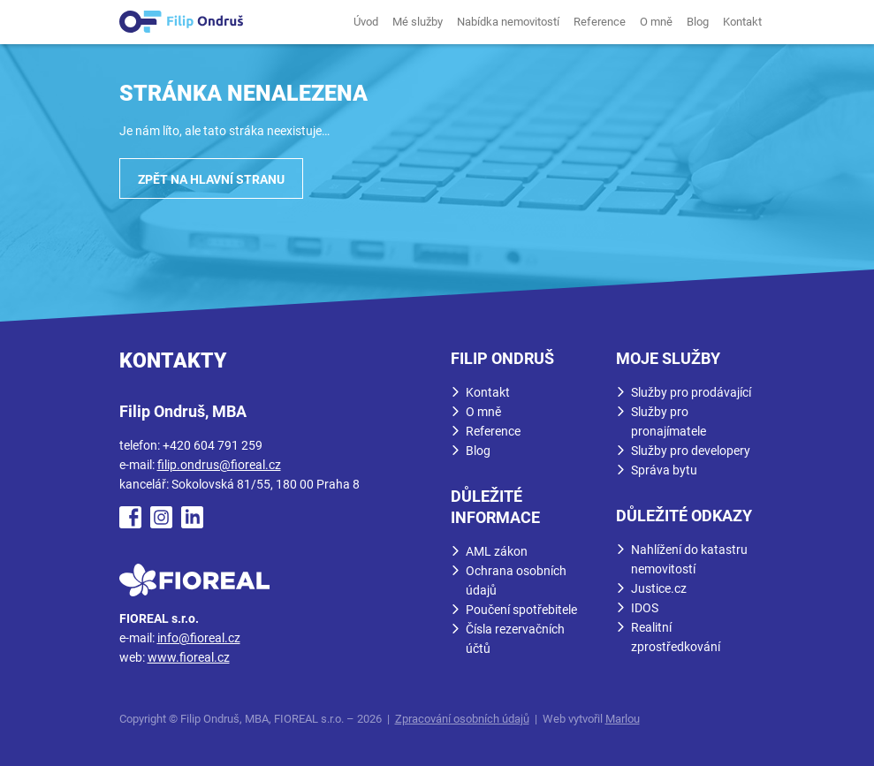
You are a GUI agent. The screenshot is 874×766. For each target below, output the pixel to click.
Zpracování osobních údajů (462, 718)
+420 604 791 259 (212, 445)
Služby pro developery (690, 451)
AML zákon (497, 551)
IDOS (644, 608)
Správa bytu (664, 470)
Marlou (622, 718)
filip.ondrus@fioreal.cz (219, 465)
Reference (600, 21)
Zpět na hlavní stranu (211, 179)
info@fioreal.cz (198, 638)
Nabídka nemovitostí (508, 21)
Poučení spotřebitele (521, 610)
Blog (698, 21)
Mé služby (417, 21)
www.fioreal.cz (189, 657)
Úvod (365, 21)
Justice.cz (659, 588)
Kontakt (742, 21)
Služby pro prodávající (691, 392)
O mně (656, 21)
